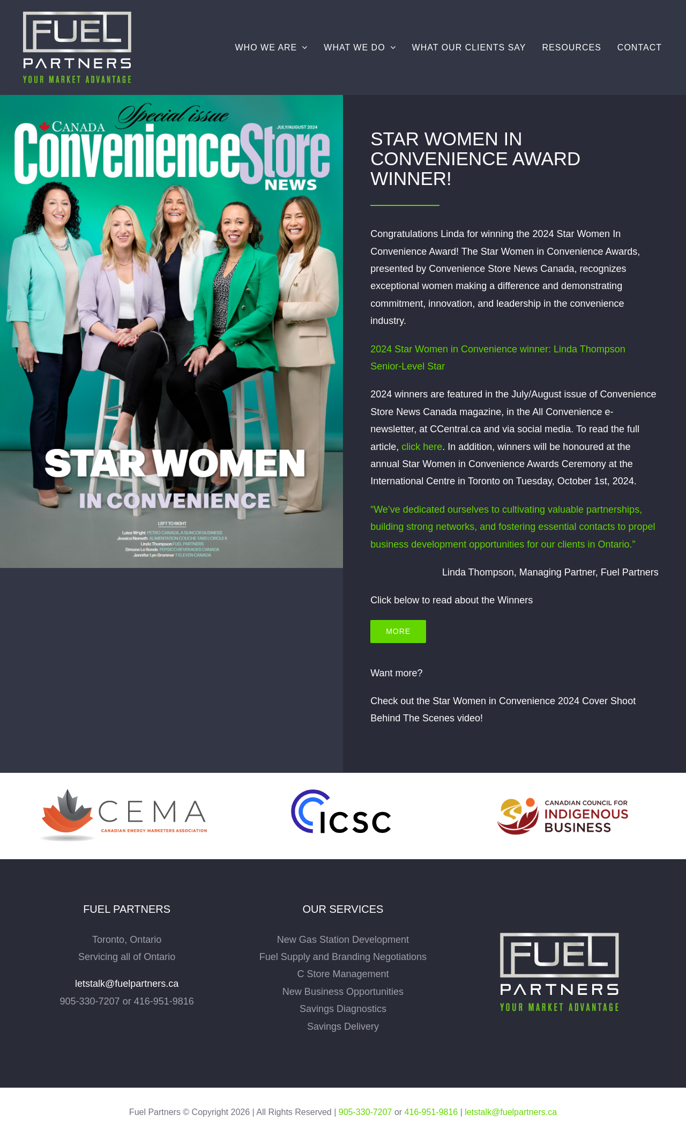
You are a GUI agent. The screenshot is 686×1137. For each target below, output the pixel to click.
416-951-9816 (431, 1112)
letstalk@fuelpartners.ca (126, 983)
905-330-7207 (365, 1112)
